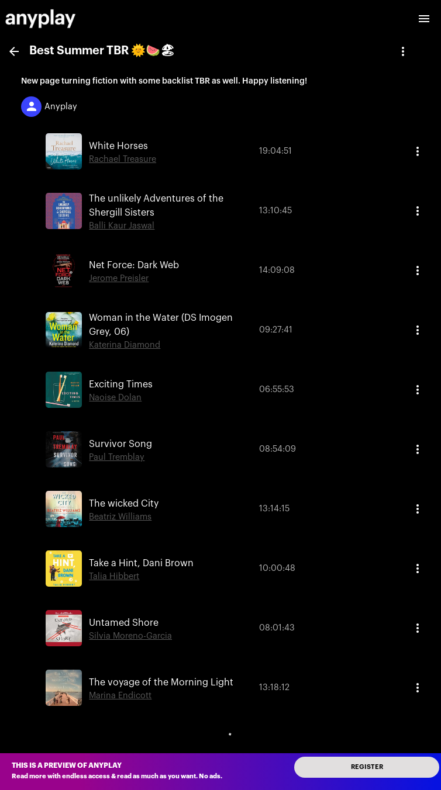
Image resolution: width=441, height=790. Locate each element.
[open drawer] (424, 19)
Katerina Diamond (124, 345)
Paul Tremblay (116, 457)
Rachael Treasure (122, 159)
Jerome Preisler (119, 278)
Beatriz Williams (120, 516)
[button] (220, 151)
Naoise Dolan (115, 397)
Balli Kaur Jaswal (121, 225)
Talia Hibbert (114, 576)
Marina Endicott (120, 695)
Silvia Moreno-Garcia (130, 636)
